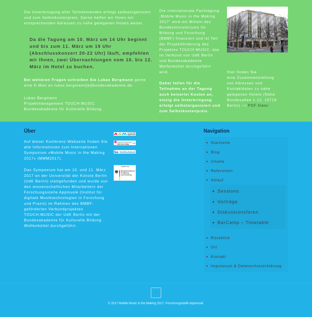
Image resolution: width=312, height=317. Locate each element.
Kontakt (218, 257)
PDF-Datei (258, 105)
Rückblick (220, 238)
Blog (215, 152)
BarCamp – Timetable (243, 222)
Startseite (220, 143)
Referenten (222, 171)
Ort (214, 247)
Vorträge (227, 201)
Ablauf (217, 180)
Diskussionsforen (238, 212)
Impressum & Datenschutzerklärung (246, 266)
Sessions (228, 191)
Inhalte (218, 161)
